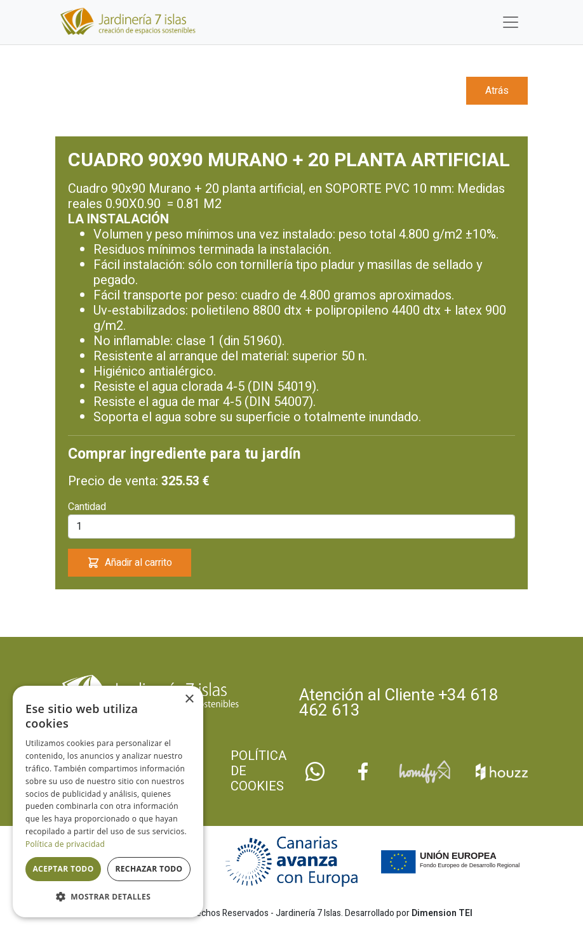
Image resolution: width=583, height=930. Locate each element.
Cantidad (87, 506)
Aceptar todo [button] (62, 868)
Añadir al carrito (129, 562)
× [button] (189, 699)
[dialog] (108, 801)
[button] (108, 897)
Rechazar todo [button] (148, 868)
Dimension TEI (442, 913)
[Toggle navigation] (510, 22)
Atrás (497, 90)
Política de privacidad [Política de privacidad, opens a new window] (65, 844)
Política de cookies (258, 771)
